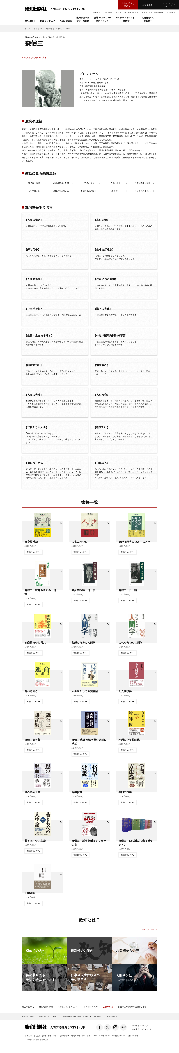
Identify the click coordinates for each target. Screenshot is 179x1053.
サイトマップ (53, 1035)
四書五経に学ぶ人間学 (47, 1016)
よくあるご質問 (40, 1035)
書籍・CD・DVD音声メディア (102, 19)
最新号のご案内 (46, 1007)
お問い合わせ (133, 1035)
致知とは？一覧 (148, 929)
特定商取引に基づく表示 (80, 1035)
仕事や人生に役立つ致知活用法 (132, 1007)
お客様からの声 (91, 1007)
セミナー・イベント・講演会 (126, 19)
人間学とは (108, 1007)
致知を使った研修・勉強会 (82, 19)
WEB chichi (66, 20)
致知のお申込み (47, 20)
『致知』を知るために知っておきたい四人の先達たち (82, 1016)
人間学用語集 (112, 1016)
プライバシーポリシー (101, 1035)
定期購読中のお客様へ (148, 19)
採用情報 (64, 1036)
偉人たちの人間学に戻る (35, 57)
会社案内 (28, 1035)
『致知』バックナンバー (68, 1007)
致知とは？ (30, 20)
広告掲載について (118, 1035)
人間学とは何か (28, 1016)
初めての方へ (28, 1007)
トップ (27, 28)
